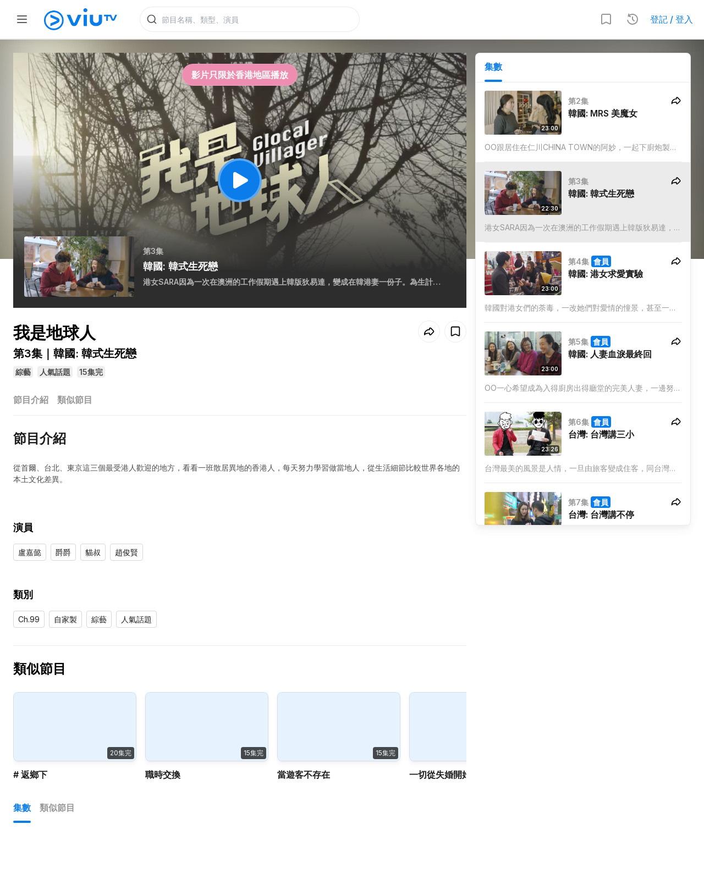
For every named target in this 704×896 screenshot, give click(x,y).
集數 (493, 66)
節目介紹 (30, 400)
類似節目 (74, 400)
